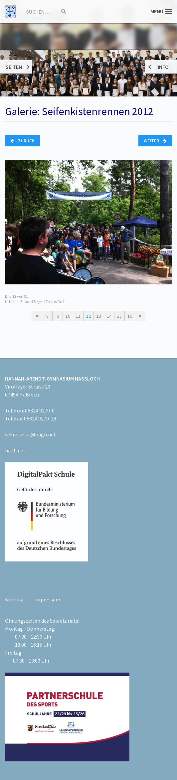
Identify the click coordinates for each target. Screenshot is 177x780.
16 (129, 316)
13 (98, 316)
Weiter (155, 141)
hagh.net (15, 450)
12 (88, 316)
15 (119, 316)
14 (109, 316)
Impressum (47, 599)
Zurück (22, 141)
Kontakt (14, 599)
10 (68, 316)
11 (78, 316)
